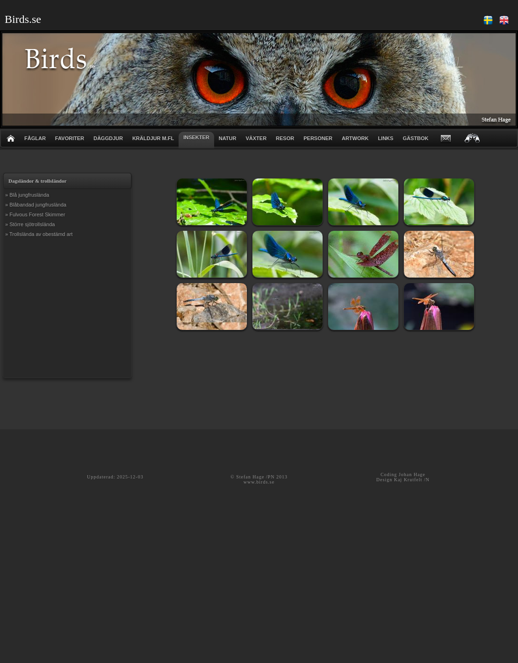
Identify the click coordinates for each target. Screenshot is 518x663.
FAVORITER (69, 138)
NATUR (228, 138)
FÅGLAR (35, 138)
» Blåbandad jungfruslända (35, 204)
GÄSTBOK (415, 138)
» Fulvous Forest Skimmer (35, 214)
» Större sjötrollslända (30, 224)
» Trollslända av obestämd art (38, 234)
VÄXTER (255, 138)
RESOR (285, 138)
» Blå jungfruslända (27, 195)
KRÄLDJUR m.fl (153, 138)
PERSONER (317, 138)
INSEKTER (196, 137)
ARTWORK (355, 138)
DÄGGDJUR (108, 138)
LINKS (385, 138)
